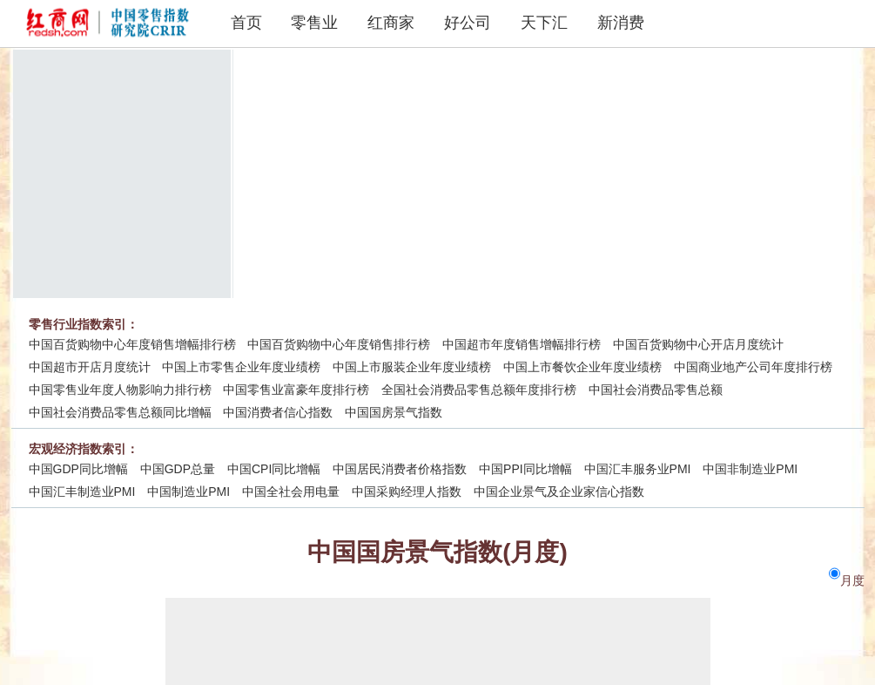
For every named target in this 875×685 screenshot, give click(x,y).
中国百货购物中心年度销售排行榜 (338, 344)
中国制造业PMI (188, 491)
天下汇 (544, 22)
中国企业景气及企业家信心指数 (559, 491)
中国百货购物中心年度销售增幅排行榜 (132, 344)
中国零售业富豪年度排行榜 (296, 390)
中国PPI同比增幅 (525, 469)
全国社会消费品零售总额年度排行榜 (478, 390)
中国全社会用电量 (291, 491)
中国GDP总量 (177, 469)
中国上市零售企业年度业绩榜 (241, 367)
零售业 (314, 22)
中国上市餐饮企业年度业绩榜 (582, 367)
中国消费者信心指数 (278, 412)
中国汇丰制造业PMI (82, 491)
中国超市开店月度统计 (90, 367)
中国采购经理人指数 (406, 491)
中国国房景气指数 (393, 412)
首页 (246, 22)
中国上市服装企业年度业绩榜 (412, 367)
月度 (852, 580)
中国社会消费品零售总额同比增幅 (120, 412)
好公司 (467, 22)
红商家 (390, 22)
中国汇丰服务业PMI (637, 469)
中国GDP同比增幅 (78, 469)
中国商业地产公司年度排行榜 (753, 367)
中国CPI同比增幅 (273, 469)
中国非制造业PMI (750, 469)
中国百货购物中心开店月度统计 (698, 344)
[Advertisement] (540, 172)
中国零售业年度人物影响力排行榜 (120, 390)
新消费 (620, 22)
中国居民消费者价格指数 (400, 469)
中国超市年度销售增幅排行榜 (521, 344)
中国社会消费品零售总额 (656, 390)
